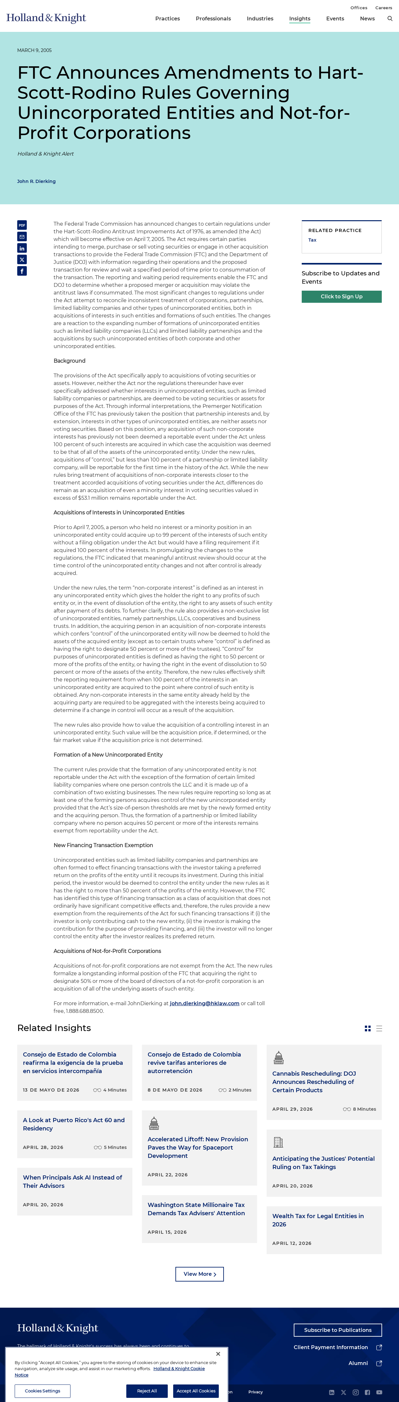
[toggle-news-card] (368, 1028)
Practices (167, 19)
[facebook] (367, 1393)
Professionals (213, 19)
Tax (312, 240)
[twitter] (343, 1393)
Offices (359, 7)
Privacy (255, 1392)
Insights (299, 19)
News (367, 19)
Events (335, 19)
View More (198, 1274)
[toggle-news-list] (379, 1028)
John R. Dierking (36, 181)
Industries (260, 19)
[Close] (218, 1361)
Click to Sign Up (342, 297)
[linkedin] (331, 1393)
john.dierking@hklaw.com (205, 1003)
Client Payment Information (331, 1347)
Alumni (358, 1363)
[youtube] (379, 1393)
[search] (390, 18)
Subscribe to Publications (338, 1330)
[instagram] (355, 1393)
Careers (384, 7)
